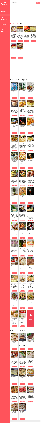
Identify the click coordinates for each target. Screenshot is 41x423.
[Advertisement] (25, 12)
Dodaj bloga (3, 11)
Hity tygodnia (3, 24)
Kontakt (2, 31)
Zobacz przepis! (13, 57)
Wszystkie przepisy (4, 19)
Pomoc (2, 26)
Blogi (2, 29)
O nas (2, 17)
